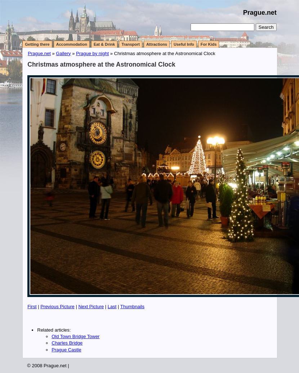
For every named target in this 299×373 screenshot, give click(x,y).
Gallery (63, 53)
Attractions (156, 44)
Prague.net (260, 12)
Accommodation (71, 44)
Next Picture (91, 306)
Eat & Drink (104, 44)
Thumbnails (132, 306)
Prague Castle (66, 349)
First (31, 306)
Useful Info (184, 44)
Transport (130, 44)
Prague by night (92, 53)
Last (112, 306)
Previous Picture (57, 306)
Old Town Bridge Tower (75, 336)
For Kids (209, 44)
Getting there (37, 44)
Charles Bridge (67, 343)
